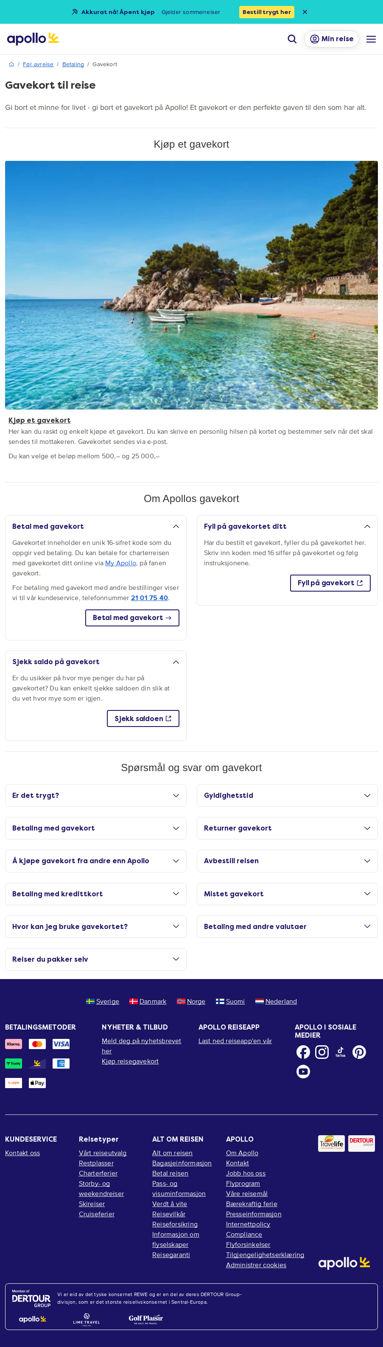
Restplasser (96, 1163)
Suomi (230, 1001)
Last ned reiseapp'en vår (235, 1040)
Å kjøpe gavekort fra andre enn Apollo (95, 861)
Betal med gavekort (95, 526)
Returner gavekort (287, 828)
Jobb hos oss (246, 1173)
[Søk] (292, 39)
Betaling (73, 64)
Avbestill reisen (287, 861)
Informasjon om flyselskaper (175, 1239)
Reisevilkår (168, 1214)
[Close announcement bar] (305, 11)
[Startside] (33, 39)
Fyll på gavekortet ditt (287, 526)
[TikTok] (340, 1052)
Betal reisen (170, 1173)
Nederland (276, 1001)
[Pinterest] (359, 1052)
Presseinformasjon (254, 1214)
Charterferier (98, 1173)
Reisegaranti (171, 1254)
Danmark (147, 1001)
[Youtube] (303, 1071)
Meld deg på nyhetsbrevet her (142, 1046)
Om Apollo (242, 1152)
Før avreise (38, 64)
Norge (191, 1001)
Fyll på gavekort (330, 583)
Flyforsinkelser (248, 1244)
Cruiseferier (97, 1214)
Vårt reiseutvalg (103, 1152)
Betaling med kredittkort (95, 894)
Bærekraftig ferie (251, 1203)
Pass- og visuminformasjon (179, 1188)
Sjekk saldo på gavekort (95, 662)
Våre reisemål (247, 1193)
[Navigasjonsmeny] (371, 39)
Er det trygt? (95, 795)
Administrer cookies (256, 1264)
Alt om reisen (172, 1152)
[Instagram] (321, 1052)
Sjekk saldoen (143, 719)
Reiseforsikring (175, 1224)
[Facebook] (303, 1052)
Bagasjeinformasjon (182, 1163)
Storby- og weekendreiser (101, 1188)
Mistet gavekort (287, 894)
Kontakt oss (22, 1152)
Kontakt (237, 1163)
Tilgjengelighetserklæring (265, 1254)
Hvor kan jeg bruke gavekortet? (95, 927)
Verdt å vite (169, 1203)
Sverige (102, 1001)
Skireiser (92, 1203)
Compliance (244, 1234)
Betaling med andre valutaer (287, 927)
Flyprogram (243, 1183)
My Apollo (120, 563)
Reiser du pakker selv (95, 959)
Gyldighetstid (287, 795)
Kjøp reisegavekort (130, 1061)
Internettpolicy (248, 1224)
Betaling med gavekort (95, 828)
